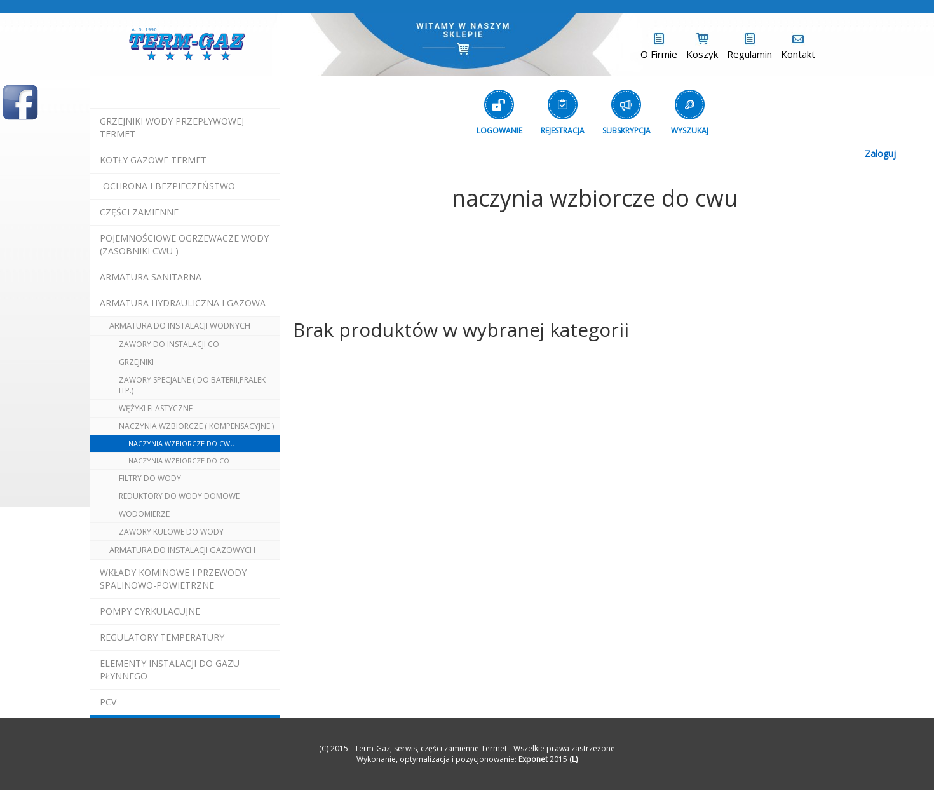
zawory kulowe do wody (171, 531)
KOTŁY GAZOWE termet (153, 160)
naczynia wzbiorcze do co (178, 460)
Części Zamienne (139, 212)
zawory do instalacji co (169, 344)
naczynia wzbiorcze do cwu (181, 443)
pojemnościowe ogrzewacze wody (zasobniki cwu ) (184, 244)
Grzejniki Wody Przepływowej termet (172, 127)
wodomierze (144, 513)
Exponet (533, 759)
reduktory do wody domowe (179, 496)
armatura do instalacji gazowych (182, 549)
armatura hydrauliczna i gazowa (183, 303)
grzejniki (136, 362)
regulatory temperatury (162, 637)
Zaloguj (880, 153)
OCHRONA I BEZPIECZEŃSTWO (169, 186)
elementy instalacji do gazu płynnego (170, 669)
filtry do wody (150, 478)
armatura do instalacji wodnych (179, 325)
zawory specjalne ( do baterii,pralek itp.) (192, 385)
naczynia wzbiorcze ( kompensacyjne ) (196, 426)
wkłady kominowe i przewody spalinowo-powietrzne (173, 578)
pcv (108, 702)
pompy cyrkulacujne (150, 611)
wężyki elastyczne (156, 408)
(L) (573, 759)
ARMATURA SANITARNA (150, 277)
